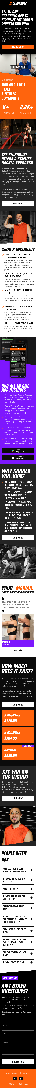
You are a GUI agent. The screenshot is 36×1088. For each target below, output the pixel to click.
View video (18, 203)
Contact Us (18, 1061)
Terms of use (25, 1073)
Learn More (18, 47)
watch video (20, 67)
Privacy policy (11, 1073)
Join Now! (18, 537)
